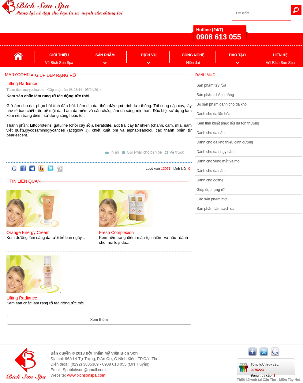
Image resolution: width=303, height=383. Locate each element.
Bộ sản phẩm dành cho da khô (221, 104)
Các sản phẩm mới (211, 199)
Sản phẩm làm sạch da (215, 208)
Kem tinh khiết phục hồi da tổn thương (227, 123)
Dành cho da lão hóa (213, 114)
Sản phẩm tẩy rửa (211, 85)
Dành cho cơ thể (209, 180)
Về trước (174, 151)
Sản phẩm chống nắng (215, 95)
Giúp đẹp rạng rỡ (210, 190)
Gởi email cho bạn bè (142, 151)
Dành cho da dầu (210, 133)
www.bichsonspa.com (86, 375)
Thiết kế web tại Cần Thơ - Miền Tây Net (268, 379)
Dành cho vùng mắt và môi (218, 161)
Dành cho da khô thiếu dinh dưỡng (224, 142)
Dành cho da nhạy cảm (215, 152)
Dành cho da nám (211, 171)
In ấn (112, 151)
